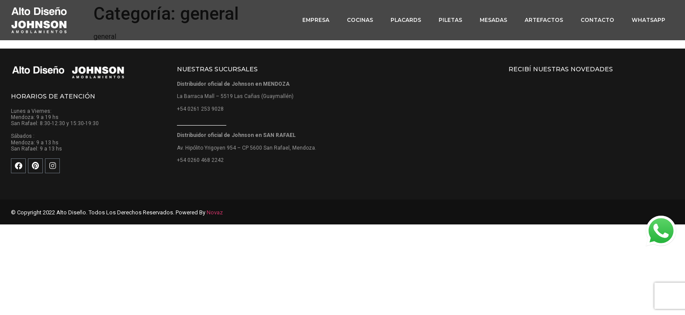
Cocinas (360, 20)
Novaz (215, 212)
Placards (406, 20)
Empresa (315, 20)
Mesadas (493, 20)
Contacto (597, 20)
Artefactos (544, 20)
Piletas (450, 20)
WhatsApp (648, 20)
